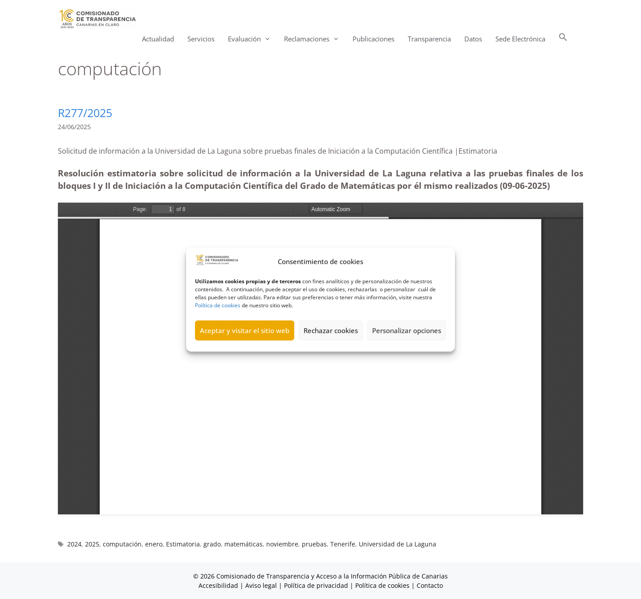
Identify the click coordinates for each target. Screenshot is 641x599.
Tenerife (342, 544)
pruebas (314, 544)
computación (122, 544)
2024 (74, 544)
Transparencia (429, 38)
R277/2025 (85, 112)
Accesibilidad (219, 585)
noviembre (282, 544)
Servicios (201, 38)
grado (212, 544)
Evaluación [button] (252, 39)
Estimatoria (183, 544)
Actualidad (158, 38)
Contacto (430, 585)
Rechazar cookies (331, 330)
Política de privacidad (316, 585)
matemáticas (243, 544)
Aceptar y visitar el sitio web (244, 330)
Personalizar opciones (406, 330)
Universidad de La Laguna (397, 544)
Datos (473, 38)
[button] (563, 39)
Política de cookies (217, 305)
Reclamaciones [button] (315, 39)
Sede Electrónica (520, 38)
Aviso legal (261, 585)
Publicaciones (373, 38)
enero (153, 544)
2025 (92, 544)
